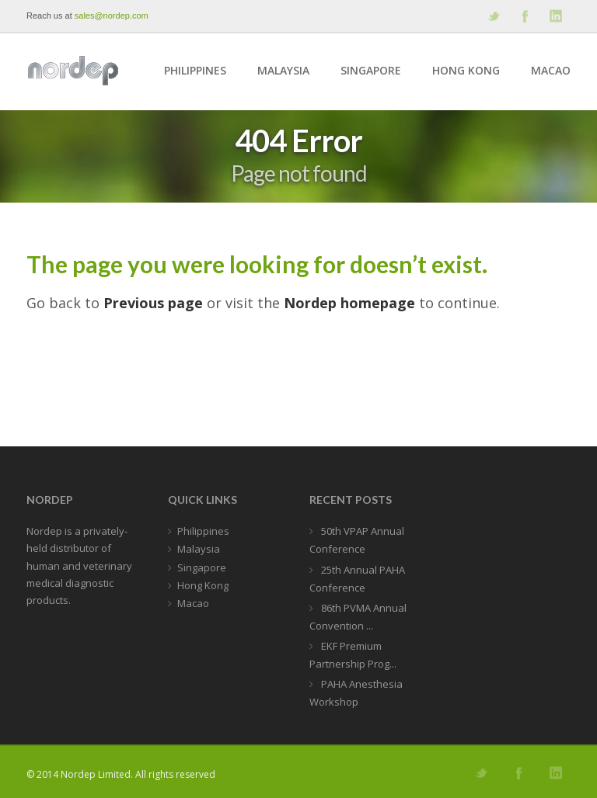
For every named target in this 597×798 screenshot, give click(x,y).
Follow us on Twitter (492, 16)
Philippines (195, 70)
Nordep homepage (349, 302)
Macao (551, 70)
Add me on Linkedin (555, 16)
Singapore (370, 70)
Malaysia (283, 70)
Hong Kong (466, 70)
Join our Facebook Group (523, 16)
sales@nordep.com (111, 15)
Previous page (153, 302)
